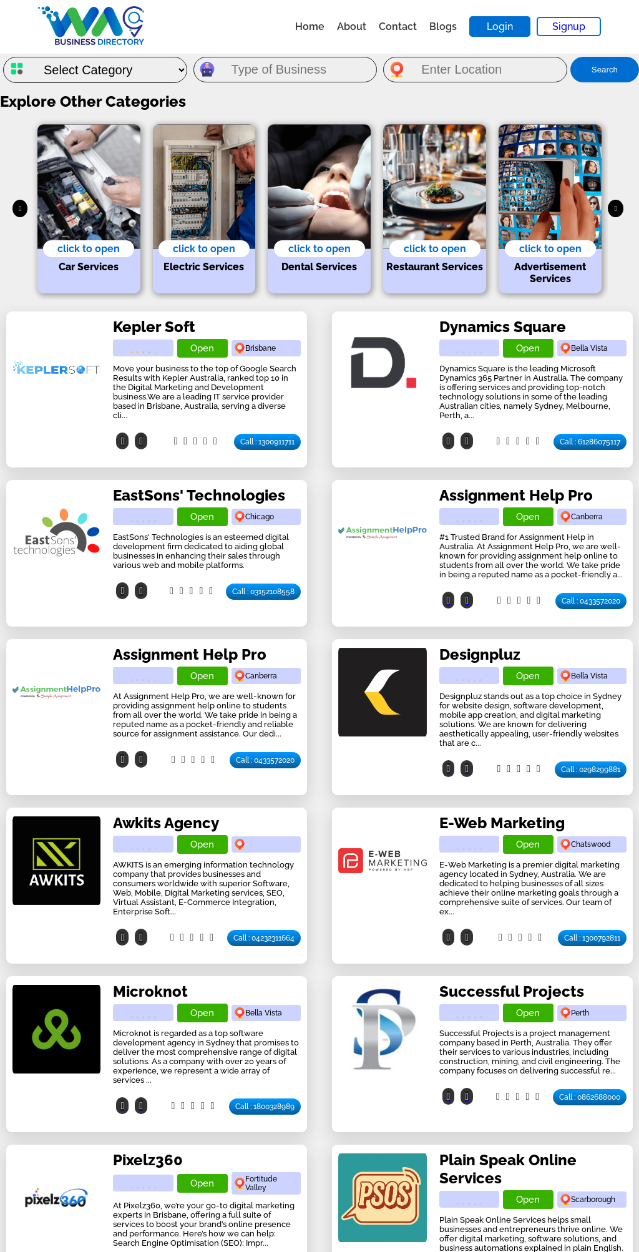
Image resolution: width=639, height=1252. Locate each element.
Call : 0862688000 (589, 1097)
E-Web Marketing (502, 823)
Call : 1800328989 (265, 1106)
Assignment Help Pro (516, 495)
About (351, 26)
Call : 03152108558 (263, 591)
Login (500, 26)
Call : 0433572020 (591, 601)
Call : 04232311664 (264, 938)
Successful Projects (511, 991)
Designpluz (479, 654)
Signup (568, 26)
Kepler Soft (154, 327)
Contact (398, 26)
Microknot (150, 991)
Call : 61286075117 (590, 442)
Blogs (443, 26)
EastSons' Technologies (199, 495)
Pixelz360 (148, 1160)
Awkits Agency (166, 823)
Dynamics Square (502, 327)
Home (309, 26)
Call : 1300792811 (592, 938)
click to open (88, 249)
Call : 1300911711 (267, 442)
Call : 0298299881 (590, 769)
